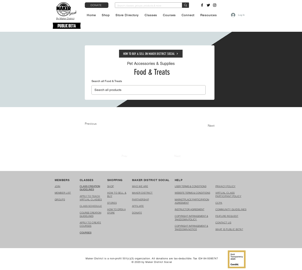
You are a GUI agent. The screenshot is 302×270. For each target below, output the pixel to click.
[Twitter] (208, 5)
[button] (106, 15)
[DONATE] (96, 5)
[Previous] (98, 124)
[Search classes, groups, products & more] (145, 6)
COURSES (85, 232)
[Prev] (124, 156)
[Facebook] (202, 5)
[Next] (204, 126)
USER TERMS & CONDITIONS (190, 186)
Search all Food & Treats (106, 81)
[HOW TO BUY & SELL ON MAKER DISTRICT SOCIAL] (151, 54)
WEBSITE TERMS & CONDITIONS (192, 192)
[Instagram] (214, 5)
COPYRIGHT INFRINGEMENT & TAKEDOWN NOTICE (191, 227)
